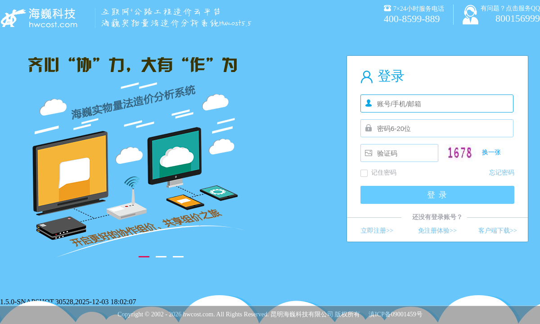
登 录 (437, 194)
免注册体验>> (437, 230)
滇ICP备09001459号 (396, 314)
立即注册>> (377, 230)
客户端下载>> (497, 230)
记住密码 (383, 172)
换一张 (491, 152)
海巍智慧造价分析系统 (40, 18)
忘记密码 (501, 172)
